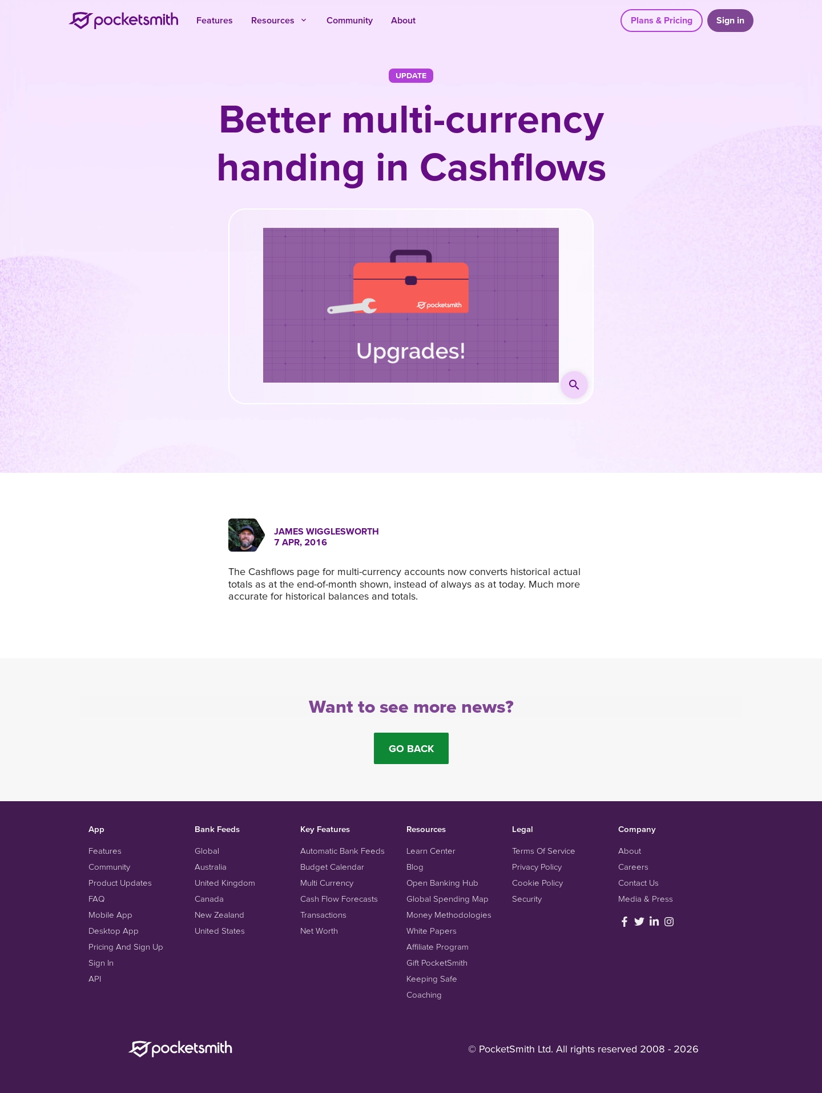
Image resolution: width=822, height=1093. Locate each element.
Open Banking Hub (442, 882)
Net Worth (319, 930)
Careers (633, 866)
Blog (415, 866)
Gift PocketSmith (437, 962)
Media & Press (645, 898)
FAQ (96, 898)
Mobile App (110, 914)
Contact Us (638, 882)
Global (207, 850)
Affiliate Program (437, 946)
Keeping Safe (431, 978)
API (94, 978)
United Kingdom (225, 882)
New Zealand (219, 914)
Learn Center (431, 850)
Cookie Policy (537, 882)
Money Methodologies (448, 914)
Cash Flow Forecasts (339, 898)
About (403, 20)
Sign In (101, 962)
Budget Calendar (332, 866)
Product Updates (120, 882)
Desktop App (113, 930)
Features (214, 20)
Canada (209, 898)
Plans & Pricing (661, 20)
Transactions (323, 914)
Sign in (730, 20)
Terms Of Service (543, 850)
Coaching (424, 994)
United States (220, 930)
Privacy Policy (537, 866)
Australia (211, 866)
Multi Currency (326, 882)
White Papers (431, 930)
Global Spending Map (447, 898)
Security (527, 898)
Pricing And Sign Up (125, 946)
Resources (279, 20)
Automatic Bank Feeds (342, 850)
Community (350, 20)
